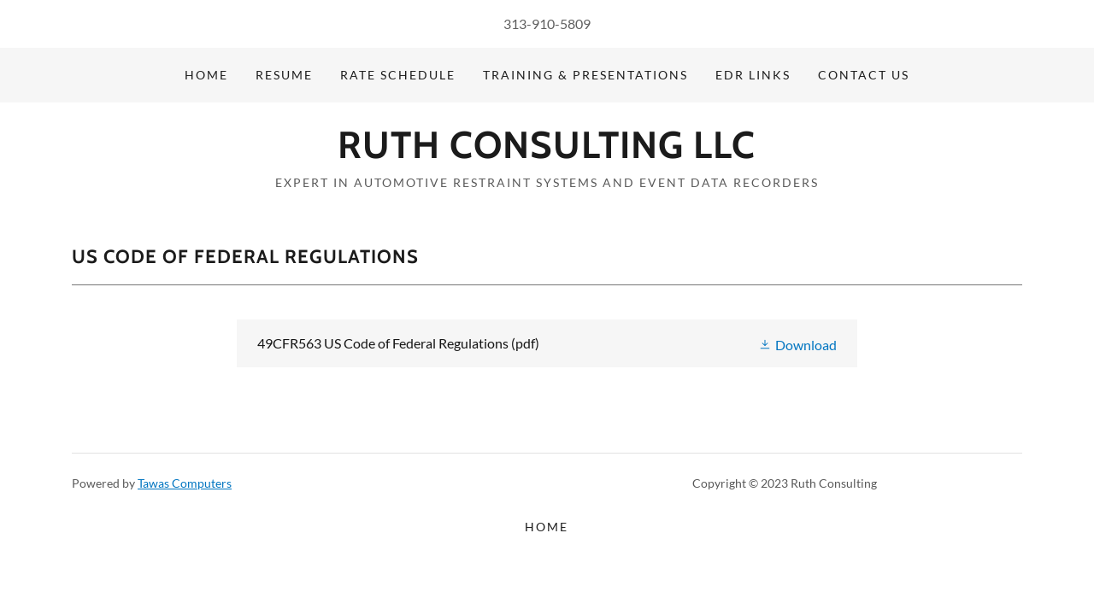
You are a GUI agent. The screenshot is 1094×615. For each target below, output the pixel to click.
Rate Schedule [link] (398, 74)
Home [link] (206, 74)
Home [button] (546, 526)
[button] (797, 343)
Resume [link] (284, 74)
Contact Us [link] (863, 74)
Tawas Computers (185, 483)
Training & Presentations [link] (585, 74)
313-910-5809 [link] (547, 23)
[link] (547, 152)
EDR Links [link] (753, 74)
